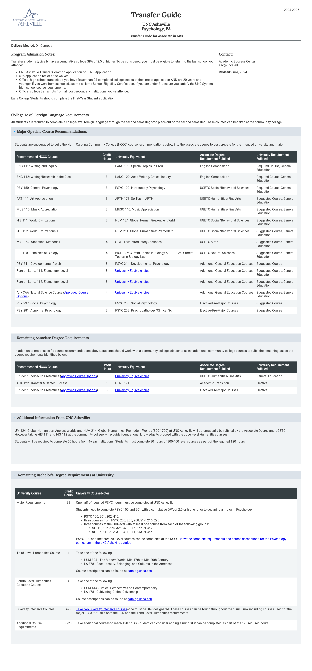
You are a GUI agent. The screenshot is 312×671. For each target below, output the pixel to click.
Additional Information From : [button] (53, 417)
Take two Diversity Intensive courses (101, 609)
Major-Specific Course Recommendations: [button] (52, 131)
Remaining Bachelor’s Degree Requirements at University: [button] (65, 475)
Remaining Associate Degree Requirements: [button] (53, 338)
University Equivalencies (132, 271)
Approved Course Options (79, 376)
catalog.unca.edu (140, 571)
